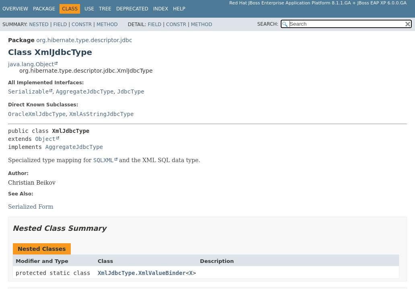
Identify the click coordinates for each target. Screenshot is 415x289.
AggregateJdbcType (84, 91)
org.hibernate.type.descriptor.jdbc (84, 40)
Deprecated (132, 9)
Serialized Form (30, 207)
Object (45, 139)
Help (179, 9)
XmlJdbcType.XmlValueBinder (142, 273)
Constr (82, 24)
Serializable (28, 91)
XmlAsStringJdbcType (101, 114)
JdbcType (130, 91)
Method (107, 24)
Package (44, 9)
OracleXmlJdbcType (37, 114)
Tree (105, 9)
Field (60, 24)
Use (89, 9)
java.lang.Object (31, 64)
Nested (38, 24)
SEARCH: (268, 24)
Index (160, 9)
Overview (15, 9)
